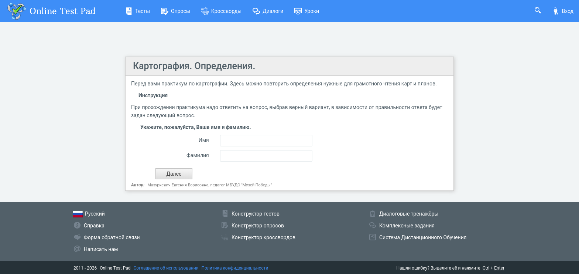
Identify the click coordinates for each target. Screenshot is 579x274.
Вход (562, 11)
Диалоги (268, 11)
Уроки (306, 11)
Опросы (175, 11)
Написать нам (101, 249)
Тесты (137, 11)
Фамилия (197, 155)
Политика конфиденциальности (235, 268)
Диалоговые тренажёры (408, 214)
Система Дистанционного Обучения (422, 237)
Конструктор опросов (258, 226)
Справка (94, 226)
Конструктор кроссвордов (263, 237)
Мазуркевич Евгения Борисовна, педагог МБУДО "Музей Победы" (209, 185)
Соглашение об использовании (166, 268)
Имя (204, 140)
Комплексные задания (407, 226)
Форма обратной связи (112, 237)
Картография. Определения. (194, 66)
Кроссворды (221, 11)
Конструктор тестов (256, 214)
